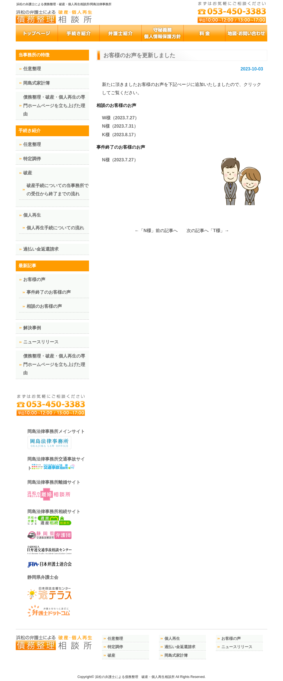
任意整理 (32, 68)
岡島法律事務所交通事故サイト (56, 463)
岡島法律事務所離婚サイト (53, 491)
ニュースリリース (41, 342)
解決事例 (32, 327)
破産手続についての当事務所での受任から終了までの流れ (57, 189)
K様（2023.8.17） (120, 134)
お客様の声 (34, 279)
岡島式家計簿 (36, 83)
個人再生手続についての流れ (55, 227)
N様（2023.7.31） (120, 126)
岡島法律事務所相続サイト (53, 517)
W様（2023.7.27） (120, 117)
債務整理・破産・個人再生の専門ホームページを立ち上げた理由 (54, 105)
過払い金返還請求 (41, 249)
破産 (27, 172)
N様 (147, 230)
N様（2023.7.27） (120, 159)
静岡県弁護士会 (42, 577)
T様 (216, 230)
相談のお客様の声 (44, 306)
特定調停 (32, 158)
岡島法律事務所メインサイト (56, 439)
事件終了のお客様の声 (49, 292)
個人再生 (32, 215)
